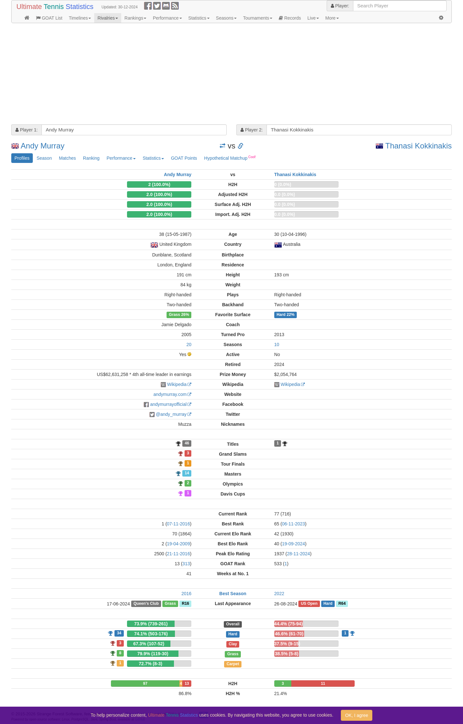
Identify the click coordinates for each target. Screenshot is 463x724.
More (332, 18)
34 (119, 633)
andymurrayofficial (168, 404)
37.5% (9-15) (287, 643)
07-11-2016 (178, 523)
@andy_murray (171, 414)
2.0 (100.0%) (159, 194)
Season (44, 158)
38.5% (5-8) (286, 653)
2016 (186, 593)
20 (189, 344)
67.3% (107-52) (148, 643)
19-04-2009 (178, 543)
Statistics (199, 18)
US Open (309, 604)
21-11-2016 (178, 553)
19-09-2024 (293, 543)
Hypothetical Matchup (230, 158)
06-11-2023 (293, 523)
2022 (279, 593)
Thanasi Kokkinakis (418, 145)
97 (145, 683)
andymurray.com (169, 394)
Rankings (135, 18)
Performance (167, 18)
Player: (340, 5)
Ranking (91, 158)
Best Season (232, 593)
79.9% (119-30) (152, 653)
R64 (341, 604)
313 (186, 563)
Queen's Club (146, 604)
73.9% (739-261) (151, 623)
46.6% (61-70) (289, 633)
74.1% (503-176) (151, 633)
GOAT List (49, 18)
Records (290, 18)
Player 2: (252, 129)
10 (276, 344)
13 (187, 683)
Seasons (226, 18)
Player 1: (26, 129)
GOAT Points (184, 158)
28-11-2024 (298, 553)
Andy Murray (42, 145)
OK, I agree (356, 715)
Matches (67, 158)
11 (323, 683)
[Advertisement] (204, 75)
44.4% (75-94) (288, 623)
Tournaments (257, 18)
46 (187, 443)
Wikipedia (177, 384)
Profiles (22, 158)
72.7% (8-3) (150, 663)
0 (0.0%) (282, 184)
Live (313, 18)
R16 (185, 604)
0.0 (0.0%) (284, 194)
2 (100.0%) (159, 184)
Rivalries (107, 18)
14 (187, 473)
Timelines (80, 18)
